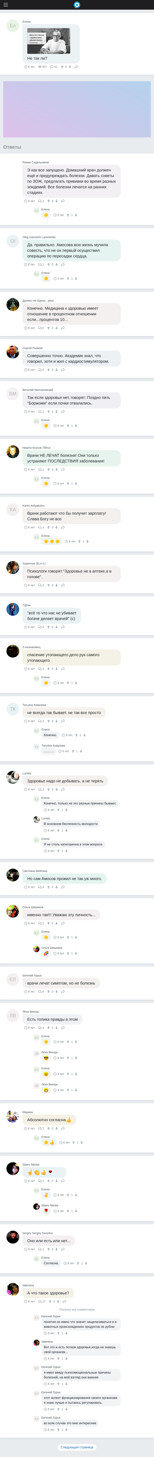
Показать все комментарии (77, 1309)
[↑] (63, 66)
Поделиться (76, 66)
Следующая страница (77, 1447)
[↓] (69, 66)
